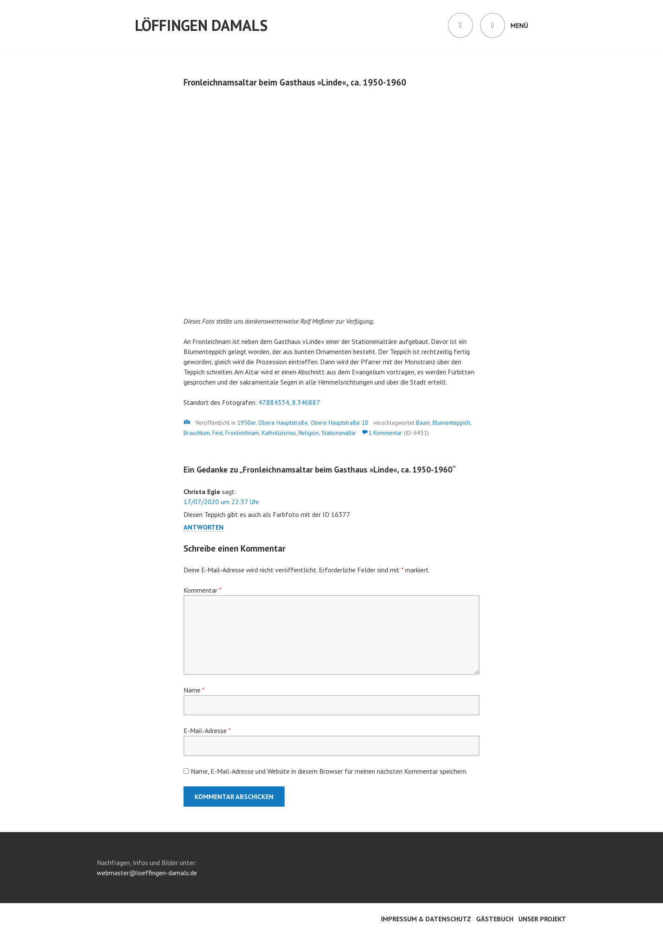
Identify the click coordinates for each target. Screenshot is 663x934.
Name (194, 690)
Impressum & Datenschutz (426, 919)
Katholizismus (279, 433)
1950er (246, 422)
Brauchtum (197, 433)
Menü (519, 25)
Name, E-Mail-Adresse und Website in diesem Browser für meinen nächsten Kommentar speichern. (329, 771)
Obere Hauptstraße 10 (339, 422)
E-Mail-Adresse (207, 730)
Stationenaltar (338, 433)
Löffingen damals (201, 25)
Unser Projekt (542, 919)
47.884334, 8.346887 (289, 402)
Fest (217, 433)
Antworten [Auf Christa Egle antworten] (204, 527)
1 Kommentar (385, 433)
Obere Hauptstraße (283, 422)
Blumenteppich (451, 422)
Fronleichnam (242, 433)
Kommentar (202, 590)
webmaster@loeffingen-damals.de (147, 872)
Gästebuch (494, 919)
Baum (423, 422)
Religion (309, 433)
